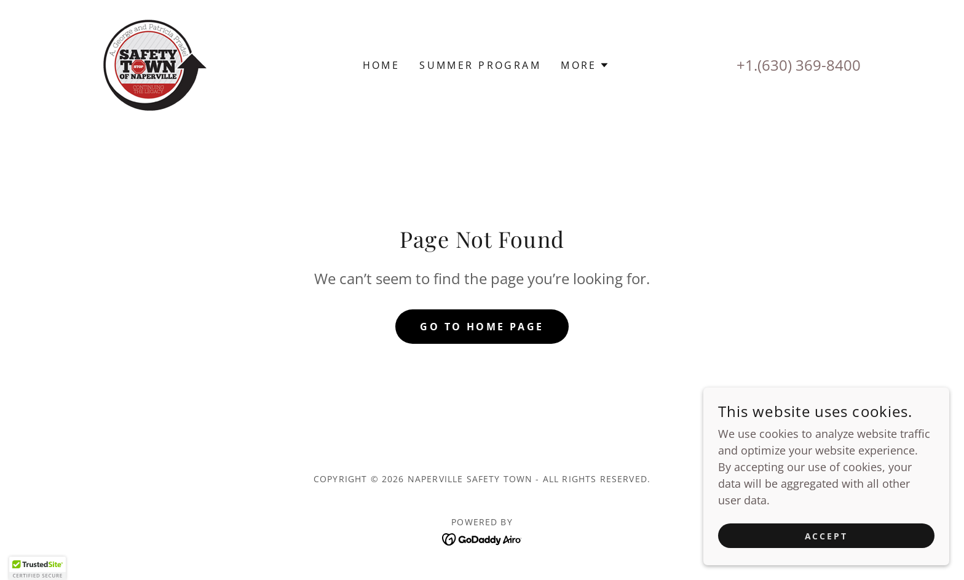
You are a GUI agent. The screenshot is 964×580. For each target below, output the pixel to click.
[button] (585, 65)
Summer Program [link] (480, 65)
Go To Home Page (481, 326)
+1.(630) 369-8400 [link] (799, 65)
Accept (826, 536)
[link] (155, 64)
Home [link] (381, 65)
